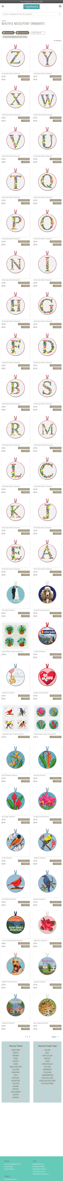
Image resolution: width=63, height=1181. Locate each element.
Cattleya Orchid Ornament (41, 817)
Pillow (47, 1050)
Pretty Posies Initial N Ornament (11, 280)
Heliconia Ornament (40, 775)
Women (16, 1055)
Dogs (15, 1064)
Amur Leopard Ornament (41, 1023)
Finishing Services (39, 1171)
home (3, 21)
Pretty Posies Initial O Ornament (43, 239)
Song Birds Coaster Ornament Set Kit (12, 734)
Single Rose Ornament (40, 941)
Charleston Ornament (8, 1023)
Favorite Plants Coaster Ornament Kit (12, 652)
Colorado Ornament (39, 652)
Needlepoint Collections (41, 1174)
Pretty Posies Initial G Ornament (43, 321)
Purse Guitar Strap (47, 1080)
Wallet (47, 1058)
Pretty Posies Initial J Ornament (42, 528)
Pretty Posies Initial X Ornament (11, 115)
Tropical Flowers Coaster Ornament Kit (45, 734)
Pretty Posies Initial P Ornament (11, 239)
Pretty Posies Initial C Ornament (43, 486)
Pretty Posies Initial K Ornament (11, 528)
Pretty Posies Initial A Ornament (43, 569)
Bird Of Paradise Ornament (9, 775)
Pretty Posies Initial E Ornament (11, 569)
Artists (16, 1089)
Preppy (16, 1052)
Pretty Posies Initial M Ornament (43, 445)
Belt (47, 1052)
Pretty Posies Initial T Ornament (11, 197)
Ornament (23, 32)
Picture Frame (47, 1083)
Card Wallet (47, 1064)
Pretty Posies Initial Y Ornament (43, 74)
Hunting (15, 1078)
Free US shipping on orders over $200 (31, 1)
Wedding (16, 1072)
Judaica (16, 1097)
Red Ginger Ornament (8, 817)
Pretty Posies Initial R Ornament (11, 445)
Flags (15, 1058)
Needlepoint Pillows (39, 1169)
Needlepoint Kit (24, 76)
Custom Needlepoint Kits (12, 1164)
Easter (15, 1094)
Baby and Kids (16, 1066)
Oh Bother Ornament (8, 693)
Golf (16, 1075)
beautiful (9, 32)
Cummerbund (47, 1075)
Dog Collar (47, 1055)
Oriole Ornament (7, 858)
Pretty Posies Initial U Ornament (43, 156)
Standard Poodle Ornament (42, 610)
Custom (15, 1083)
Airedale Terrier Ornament (9, 982)
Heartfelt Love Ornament (41, 693)
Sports (16, 1061)
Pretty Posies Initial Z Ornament (11, 74)
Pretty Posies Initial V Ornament (11, 156)
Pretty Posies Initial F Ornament (11, 363)
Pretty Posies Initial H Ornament (11, 321)
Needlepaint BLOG (10, 1179)
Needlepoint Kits (38, 1164)
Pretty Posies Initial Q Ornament (43, 197)
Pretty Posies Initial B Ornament (11, 404)
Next (54, 1037)
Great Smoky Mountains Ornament (12, 941)
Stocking (47, 1072)
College (15, 1069)
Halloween (16, 1092)
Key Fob (47, 1066)
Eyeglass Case (47, 1078)
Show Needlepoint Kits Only (15, 37)
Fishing (16, 1086)
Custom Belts (8, 1166)
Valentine (15, 1080)
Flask (47, 1061)
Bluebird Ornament (39, 899)
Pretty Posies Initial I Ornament (42, 280)
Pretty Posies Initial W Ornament (43, 115)
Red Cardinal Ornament (9, 899)
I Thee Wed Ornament (8, 610)
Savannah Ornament (40, 982)
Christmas (15, 1050)
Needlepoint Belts (39, 1166)
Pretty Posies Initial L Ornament (11, 486)
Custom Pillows (9, 1169)
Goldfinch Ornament (40, 858)
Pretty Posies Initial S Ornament (43, 363)
